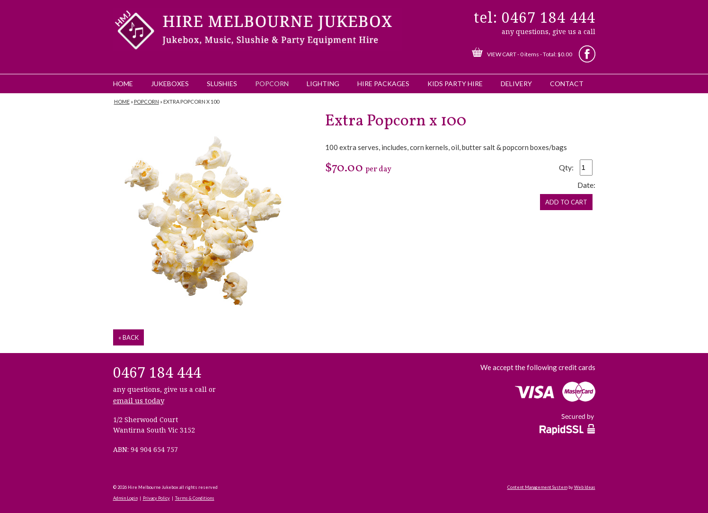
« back (128, 337)
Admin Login (125, 498)
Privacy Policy (156, 498)
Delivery (516, 84)
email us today (138, 400)
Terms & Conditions (194, 498)
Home (123, 84)
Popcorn (272, 84)
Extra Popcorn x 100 (191, 101)
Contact (567, 84)
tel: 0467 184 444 (534, 17)
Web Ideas (584, 487)
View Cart (501, 54)
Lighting (323, 84)
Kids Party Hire (455, 84)
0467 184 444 (157, 372)
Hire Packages (383, 84)
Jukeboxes (170, 84)
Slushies (222, 84)
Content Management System (537, 487)
